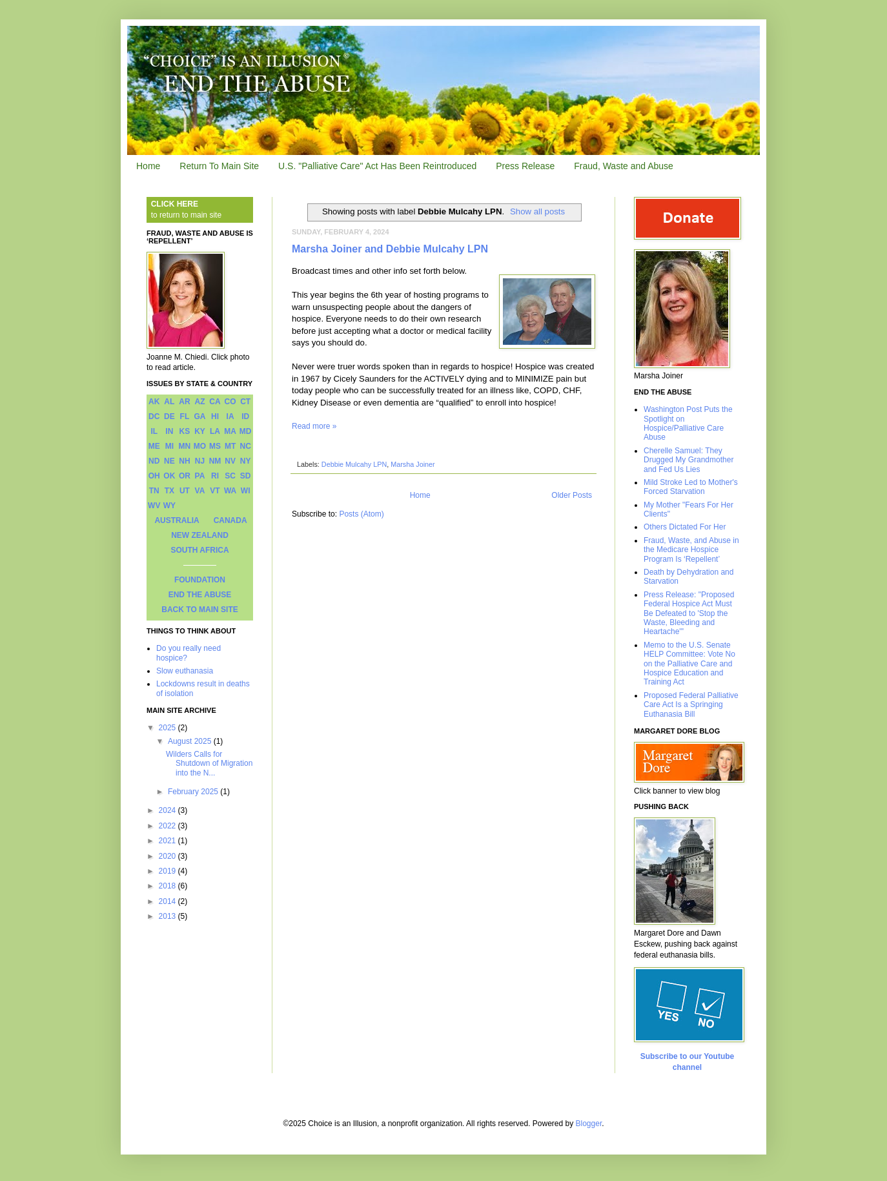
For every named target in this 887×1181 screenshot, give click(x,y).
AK (153, 401)
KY (199, 431)
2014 (168, 901)
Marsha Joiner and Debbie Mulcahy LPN (390, 248)
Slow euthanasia (184, 670)
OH (154, 475)
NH (184, 461)
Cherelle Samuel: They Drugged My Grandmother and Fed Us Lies (688, 460)
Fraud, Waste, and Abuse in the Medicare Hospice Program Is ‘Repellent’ (691, 550)
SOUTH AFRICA (199, 550)
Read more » (314, 426)
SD (245, 475)
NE (169, 461)
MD (246, 431)
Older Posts (571, 495)
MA (230, 431)
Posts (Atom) (361, 514)
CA (214, 401)
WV (154, 505)
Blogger (589, 1123)
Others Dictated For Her (685, 526)
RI (215, 475)
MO (200, 446)
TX (169, 490)
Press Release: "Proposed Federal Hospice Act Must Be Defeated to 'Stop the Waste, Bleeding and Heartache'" (689, 613)
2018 (168, 885)
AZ (199, 401)
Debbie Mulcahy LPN (354, 464)
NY (245, 461)
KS (184, 431)
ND (153, 461)
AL (169, 401)
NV (230, 461)
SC (230, 475)
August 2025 (191, 741)
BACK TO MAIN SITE (199, 609)
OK (169, 475)
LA (215, 431)
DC (153, 416)
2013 (168, 916)
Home (148, 166)
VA (200, 490)
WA (230, 490)
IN (169, 431)
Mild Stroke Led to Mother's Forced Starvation (691, 487)
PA (200, 475)
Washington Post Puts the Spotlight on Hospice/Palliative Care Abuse (688, 423)
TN (154, 490)
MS (215, 446)
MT (230, 446)
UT (184, 490)
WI (245, 490)
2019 (168, 871)
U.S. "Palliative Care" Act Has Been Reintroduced (377, 166)
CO (230, 401)
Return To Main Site (219, 166)
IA (230, 416)
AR (184, 401)
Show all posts (537, 211)
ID (245, 416)
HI (215, 416)
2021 (168, 840)
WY (169, 505)
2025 (168, 727)
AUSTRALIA (176, 520)
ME (154, 446)
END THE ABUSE (200, 594)
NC (245, 446)
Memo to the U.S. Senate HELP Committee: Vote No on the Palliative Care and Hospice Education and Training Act (689, 664)
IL (154, 431)
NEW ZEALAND (200, 535)
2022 (168, 825)
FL (185, 416)
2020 (168, 856)
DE (169, 416)
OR (184, 475)
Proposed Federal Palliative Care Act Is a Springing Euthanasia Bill (691, 705)
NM (215, 461)
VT (214, 490)
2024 (168, 810)
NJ (200, 461)
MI (169, 446)
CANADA (230, 520)
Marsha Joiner (412, 464)
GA (199, 416)
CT (245, 401)
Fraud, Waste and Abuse (623, 166)
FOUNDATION (199, 579)
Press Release (525, 166)
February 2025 (194, 791)
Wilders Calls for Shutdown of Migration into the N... (209, 763)
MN (185, 446)
